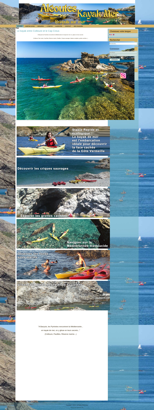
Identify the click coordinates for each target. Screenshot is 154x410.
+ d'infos (49, 26)
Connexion (115, 59)
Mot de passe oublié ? (118, 65)
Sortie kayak (30, 26)
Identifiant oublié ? (117, 62)
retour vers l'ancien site (76, 407)
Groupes (40, 26)
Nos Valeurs (78, 26)
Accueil (20, 26)
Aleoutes (58, 26)
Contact (68, 26)
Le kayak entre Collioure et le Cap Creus (38, 31)
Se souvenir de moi (114, 57)
